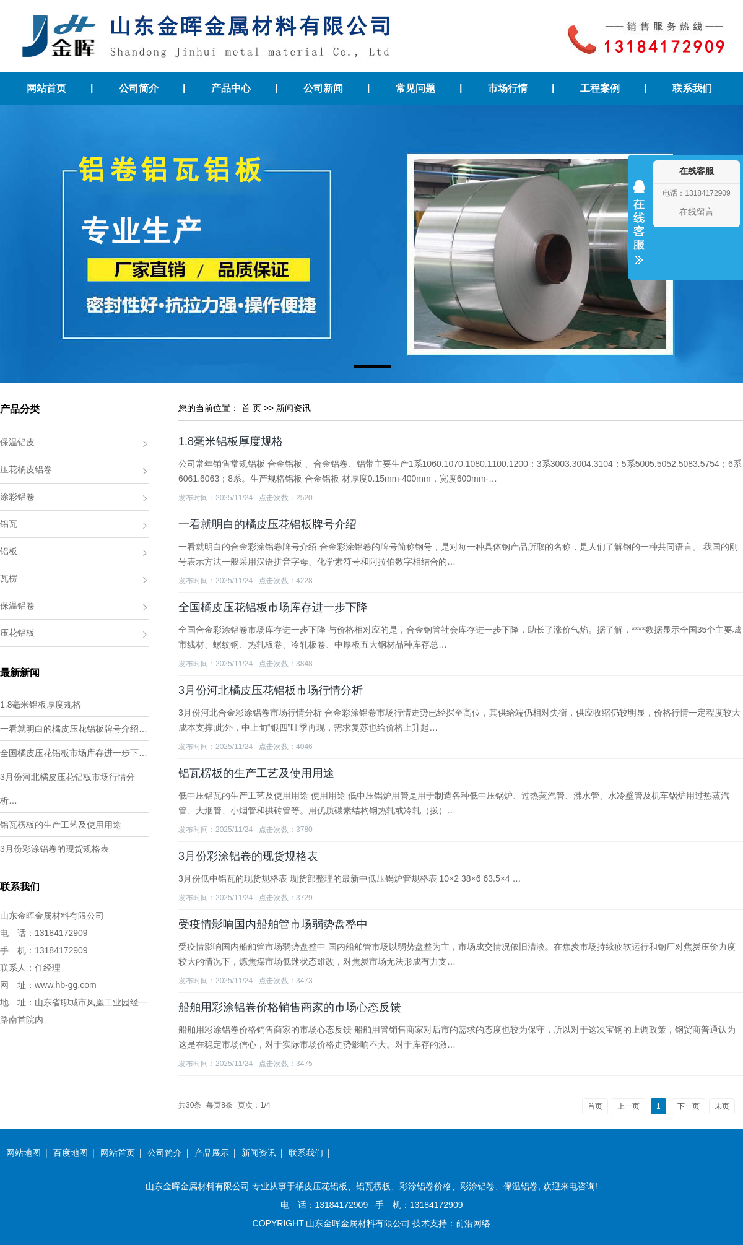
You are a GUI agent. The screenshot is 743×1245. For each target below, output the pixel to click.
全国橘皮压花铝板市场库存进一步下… (73, 753)
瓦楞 (8, 578)
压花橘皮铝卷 (26, 469)
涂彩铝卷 (17, 496)
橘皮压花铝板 (321, 1186)
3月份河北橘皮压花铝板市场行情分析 (270, 690)
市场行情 (508, 88)
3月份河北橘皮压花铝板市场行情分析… (67, 788)
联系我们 (692, 88)
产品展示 (211, 1153)
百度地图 (70, 1153)
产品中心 (231, 88)
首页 (595, 1106)
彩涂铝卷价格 (425, 1186)
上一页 (628, 1106)
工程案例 (600, 88)
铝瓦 (8, 524)
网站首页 (46, 88)
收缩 (639, 230)
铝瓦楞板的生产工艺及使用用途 (60, 825)
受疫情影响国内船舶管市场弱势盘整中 (273, 924)
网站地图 (23, 1153)
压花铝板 (17, 633)
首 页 (251, 408)
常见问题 (415, 88)
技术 (421, 1223)
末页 (722, 1106)
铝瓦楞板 (373, 1186)
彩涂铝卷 (477, 1186)
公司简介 (139, 88)
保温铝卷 (17, 605)
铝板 (8, 551)
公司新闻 (323, 88)
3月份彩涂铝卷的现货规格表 (54, 849)
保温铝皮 (17, 442)
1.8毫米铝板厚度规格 (40, 704)
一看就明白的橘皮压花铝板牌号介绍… (73, 729)
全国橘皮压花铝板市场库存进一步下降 (273, 607)
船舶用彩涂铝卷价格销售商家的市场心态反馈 (289, 1007)
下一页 (688, 1106)
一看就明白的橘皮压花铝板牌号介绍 (267, 524)
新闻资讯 (293, 408)
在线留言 (696, 212)
